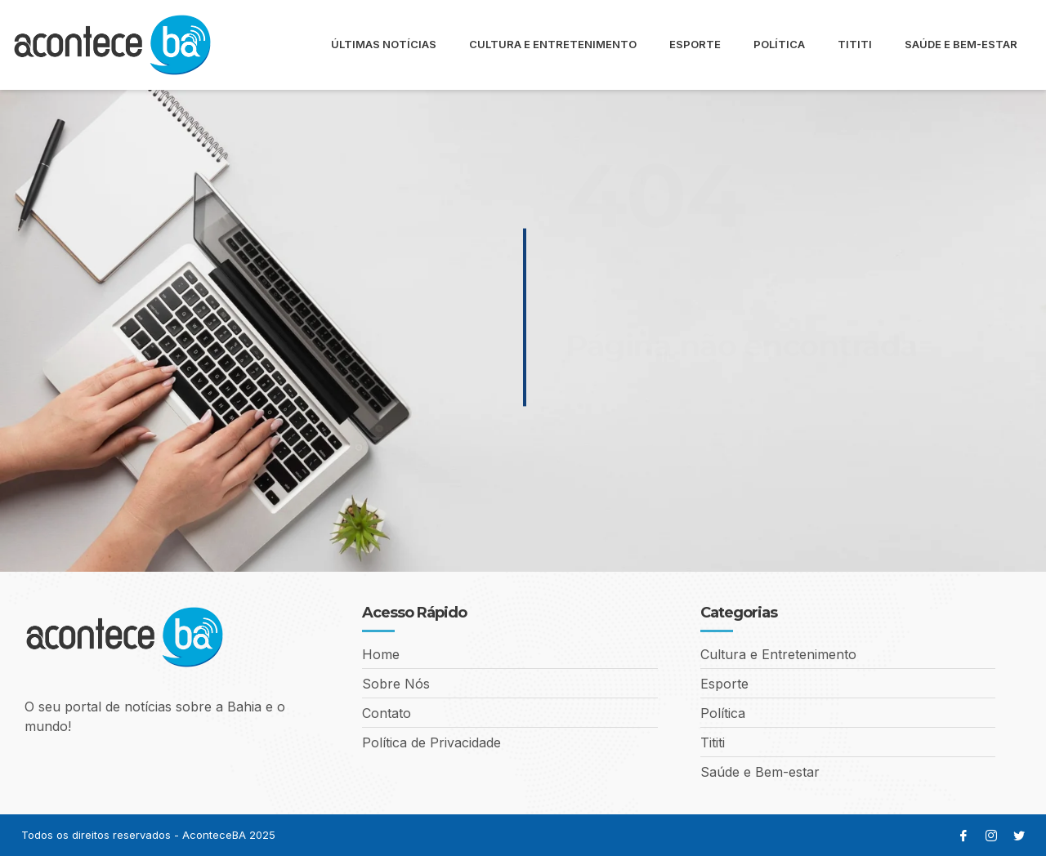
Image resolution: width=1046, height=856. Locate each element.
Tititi (855, 44)
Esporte (695, 44)
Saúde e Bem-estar (961, 44)
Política (779, 44)
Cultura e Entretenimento (553, 44)
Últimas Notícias (383, 44)
